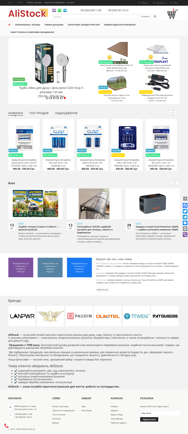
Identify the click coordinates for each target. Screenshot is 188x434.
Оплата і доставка (35, 2)
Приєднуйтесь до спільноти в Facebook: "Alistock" (79, 267)
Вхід (175, 3)
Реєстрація (87, 410)
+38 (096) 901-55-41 (118, 10)
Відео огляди (117, 414)
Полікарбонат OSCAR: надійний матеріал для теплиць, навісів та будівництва (95, 229)
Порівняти (160, 3)
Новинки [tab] (15, 113)
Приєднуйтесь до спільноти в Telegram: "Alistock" (50, 267)
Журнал (114, 410)
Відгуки (55, 422)
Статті (21, 223)
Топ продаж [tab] (39, 113)
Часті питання (58, 414)
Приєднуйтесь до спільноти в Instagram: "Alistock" (21, 267)
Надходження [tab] (66, 113)
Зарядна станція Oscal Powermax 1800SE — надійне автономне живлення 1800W (157, 228)
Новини (114, 406)
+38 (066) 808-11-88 (90, 10)
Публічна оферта (119, 422)
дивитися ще (102, 289)
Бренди (14, 300)
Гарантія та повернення (54, 2)
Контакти (71, 2)
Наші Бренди (117, 418)
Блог (11, 183)
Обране (144, 3)
